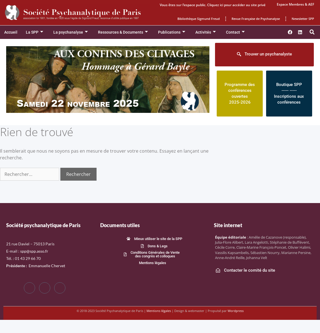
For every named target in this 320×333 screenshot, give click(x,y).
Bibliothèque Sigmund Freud (198, 19)
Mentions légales (159, 311)
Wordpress (236, 311)
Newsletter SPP (303, 19)
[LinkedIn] (59, 288)
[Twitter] (44, 288)
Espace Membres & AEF (295, 4)
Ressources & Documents (123, 32)
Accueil (10, 32)
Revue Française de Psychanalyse (256, 19)
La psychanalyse (70, 32)
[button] (312, 32)
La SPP (34, 32)
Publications (171, 32)
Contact (235, 32)
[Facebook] (29, 288)
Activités (205, 32)
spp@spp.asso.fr (34, 251)
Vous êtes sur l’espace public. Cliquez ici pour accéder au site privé (213, 5)
